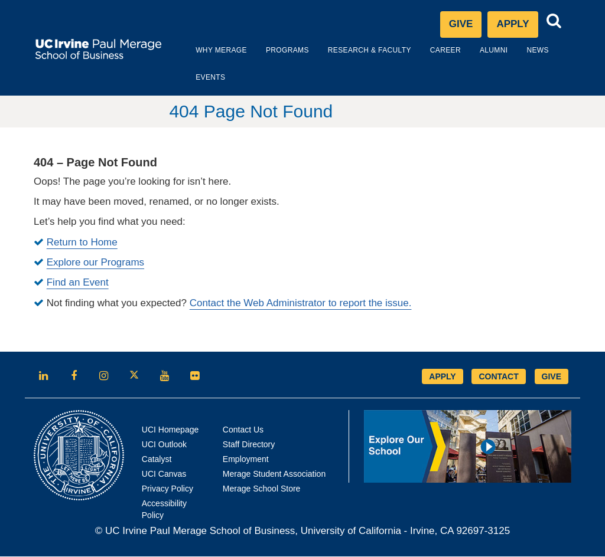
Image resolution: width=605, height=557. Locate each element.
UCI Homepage (170, 430)
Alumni (479, 51)
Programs (272, 51)
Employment (246, 459)
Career (430, 51)
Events (195, 78)
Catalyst (157, 459)
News (523, 51)
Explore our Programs (95, 262)
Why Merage (206, 51)
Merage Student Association (274, 474)
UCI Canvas (164, 474)
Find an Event (78, 283)
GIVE (551, 377)
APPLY (442, 377)
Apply (517, 27)
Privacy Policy (167, 489)
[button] (554, 21)
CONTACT (498, 377)
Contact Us (243, 430)
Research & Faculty (354, 51)
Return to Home (82, 242)
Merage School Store (262, 489)
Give (461, 24)
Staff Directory (249, 445)
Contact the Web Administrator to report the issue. (301, 303)
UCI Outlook (164, 445)
